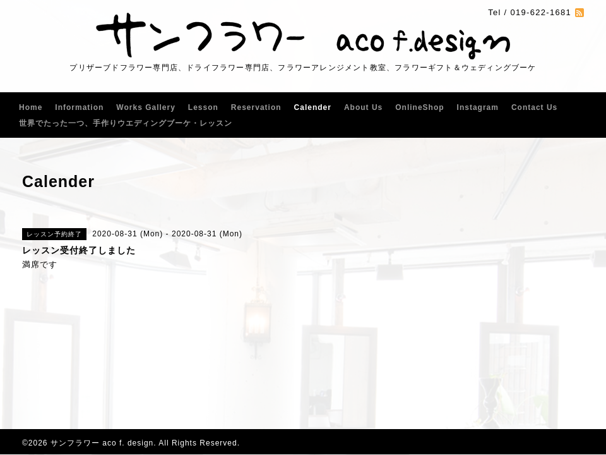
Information (79, 107)
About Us (363, 107)
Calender (312, 107)
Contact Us (534, 107)
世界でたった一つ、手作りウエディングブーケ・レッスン (125, 123)
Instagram (478, 107)
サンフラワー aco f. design (101, 443)
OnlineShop (419, 107)
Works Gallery (145, 107)
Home (30, 107)
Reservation (256, 107)
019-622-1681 (540, 12)
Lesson (203, 107)
